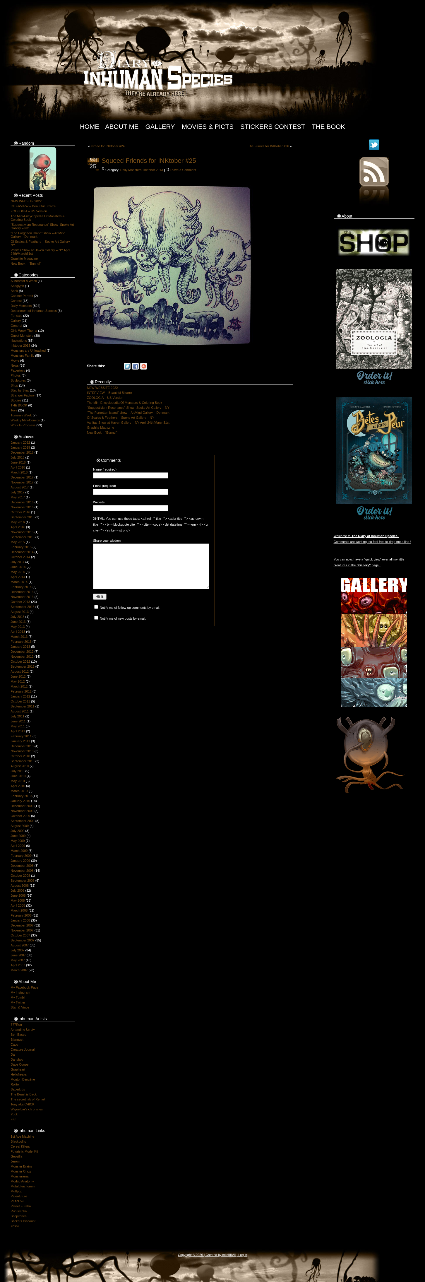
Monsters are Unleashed (28, 350)
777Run (16, 1024)
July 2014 (17, 562)
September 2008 (22, 880)
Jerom (15, 1161)
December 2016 (22, 502)
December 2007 (22, 925)
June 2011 (18, 721)
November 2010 (22, 751)
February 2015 (21, 547)
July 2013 (17, 616)
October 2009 (20, 816)
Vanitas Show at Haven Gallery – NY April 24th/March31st (128, 422)
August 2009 (20, 826)
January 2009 (20, 860)
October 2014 (20, 557)
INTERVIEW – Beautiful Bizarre (33, 206)
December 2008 (22, 865)
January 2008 (20, 920)
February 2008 (21, 915)
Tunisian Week (21, 415)
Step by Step (20, 390)
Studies (16, 400)
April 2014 (18, 577)
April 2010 (18, 786)
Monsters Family (22, 355)
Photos (15, 375)
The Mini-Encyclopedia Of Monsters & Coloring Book (124, 402)
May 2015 (18, 542)
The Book (328, 126)
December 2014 (22, 552)
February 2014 (21, 587)
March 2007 (19, 970)
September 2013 (22, 606)
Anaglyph (17, 286)
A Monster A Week (24, 281)
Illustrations (19, 340)
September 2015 (22, 537)
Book (14, 291)
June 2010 (18, 776)
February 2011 (21, 736)
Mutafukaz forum (23, 1186)
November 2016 (22, 507)
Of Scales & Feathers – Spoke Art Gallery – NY (120, 417)
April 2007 (18, 965)
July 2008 (17, 890)
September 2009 (22, 821)
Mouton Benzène (23, 1079)
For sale (16, 315)
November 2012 (22, 656)
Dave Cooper (20, 1064)
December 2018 (22, 452)
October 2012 (20, 661)
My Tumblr (18, 997)
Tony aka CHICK (22, 1104)
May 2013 (18, 626)
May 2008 (18, 900)
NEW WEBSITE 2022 (26, 201)
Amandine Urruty (23, 1029)
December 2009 (22, 806)
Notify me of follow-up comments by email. (130, 616)
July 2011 (17, 716)
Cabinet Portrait (22, 296)
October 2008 (20, 875)
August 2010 (20, 766)
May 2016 (18, 522)
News (15, 365)
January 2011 (20, 741)
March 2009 (19, 850)
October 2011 (20, 701)
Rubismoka (19, 1211)
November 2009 (22, 811)
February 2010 (21, 796)
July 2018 (17, 457)
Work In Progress (23, 425)
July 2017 (17, 492)
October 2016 (20, 512)
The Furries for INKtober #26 (268, 146)
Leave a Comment (183, 170)
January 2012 (20, 696)
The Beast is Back (24, 1094)
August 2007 (20, 945)
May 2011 (18, 726)
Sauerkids (18, 1089)
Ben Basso (18, 1034)
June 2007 (18, 955)
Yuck (14, 1114)
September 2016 (22, 517)
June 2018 (18, 462)
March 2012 (19, 686)
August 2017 (20, 487)
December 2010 (22, 746)
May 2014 (18, 572)
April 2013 (18, 631)
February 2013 (21, 641)
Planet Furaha (21, 1206)
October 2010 (20, 756)
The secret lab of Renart (28, 1099)
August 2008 (20, 885)
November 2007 (22, 930)
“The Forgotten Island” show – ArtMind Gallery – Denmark (128, 412)
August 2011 (20, 711)
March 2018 (19, 472)
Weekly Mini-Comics (25, 420)
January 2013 (20, 646)
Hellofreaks (19, 1074)
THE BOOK (19, 405)
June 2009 (18, 835)
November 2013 (22, 597)
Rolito (15, 1084)
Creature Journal (23, 1049)
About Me (122, 126)
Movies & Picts (208, 126)
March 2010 (19, 791)
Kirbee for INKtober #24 (108, 146)
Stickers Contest (272, 126)
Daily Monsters (21, 305)
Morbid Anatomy (22, 1181)
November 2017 (22, 482)
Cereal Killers (20, 1146)
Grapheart (18, 1069)
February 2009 (21, 855)
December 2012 (22, 651)
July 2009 (17, 831)
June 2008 (18, 895)
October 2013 (20, 602)
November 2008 (22, 870)
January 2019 (20, 447)
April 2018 (18, 467)
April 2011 (18, 731)
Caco (14, 1044)
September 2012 (22, 666)
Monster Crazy (21, 1171)
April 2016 (18, 527)
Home (89, 126)
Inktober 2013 (20, 345)
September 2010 (22, 761)
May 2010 (18, 781)
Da (13, 1054)
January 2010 (20, 801)
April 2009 (18, 845)
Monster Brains (21, 1166)
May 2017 (18, 497)
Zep (13, 1119)
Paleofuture (19, 1196)
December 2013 (22, 592)
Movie (15, 360)
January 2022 (20, 442)
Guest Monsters (22, 335)
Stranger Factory (23, 395)
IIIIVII (232, 1255)
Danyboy (17, 1059)
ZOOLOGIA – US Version (29, 211)
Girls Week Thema (24, 330)
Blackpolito (18, 1141)
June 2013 (18, 621)
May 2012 (18, 681)
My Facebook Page (24, 987)
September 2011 (22, 706)
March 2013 (19, 636)
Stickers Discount (23, 1221)
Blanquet (17, 1039)
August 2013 (20, 611)
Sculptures (18, 380)
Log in (242, 1255)
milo (225, 1255)
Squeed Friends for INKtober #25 (149, 160)
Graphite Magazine (24, 258)
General (16, 325)
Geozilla (16, 1156)
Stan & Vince (20, 1007)
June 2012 (18, 676)
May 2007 (18, 960)
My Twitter (18, 1002)
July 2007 (17, 950)
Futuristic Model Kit (24, 1151)
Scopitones (18, 1216)
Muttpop (16, 1191)
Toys (14, 410)
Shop (14, 385)
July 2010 (17, 771)
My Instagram (20, 992)
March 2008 (19, 910)
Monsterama (19, 1176)
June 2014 (18, 567)
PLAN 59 (17, 1201)
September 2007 (22, 940)
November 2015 (22, 532)
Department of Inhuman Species (34, 310)
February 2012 (21, 691)
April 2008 (18, 905)
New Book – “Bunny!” (26, 263)
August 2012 (20, 671)
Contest (16, 300)
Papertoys (18, 370)
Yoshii (15, 1226)
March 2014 (19, 582)
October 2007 (20, 935)
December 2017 (22, 477)
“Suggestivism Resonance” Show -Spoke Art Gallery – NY (128, 407)
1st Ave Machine (22, 1136)
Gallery (160, 126)
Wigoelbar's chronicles (27, 1109)
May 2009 (18, 840)
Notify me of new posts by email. (123, 627)
